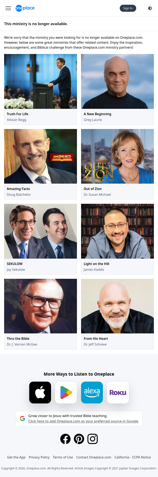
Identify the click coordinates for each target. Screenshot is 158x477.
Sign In (128, 8)
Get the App (16, 457)
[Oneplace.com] (25, 8)
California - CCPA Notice (132, 457)
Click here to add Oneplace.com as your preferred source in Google (83, 421)
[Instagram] (92, 439)
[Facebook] (65, 439)
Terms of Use (63, 457)
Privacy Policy (39, 457)
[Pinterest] (79, 439)
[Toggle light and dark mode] (150, 8)
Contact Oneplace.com (93, 457)
